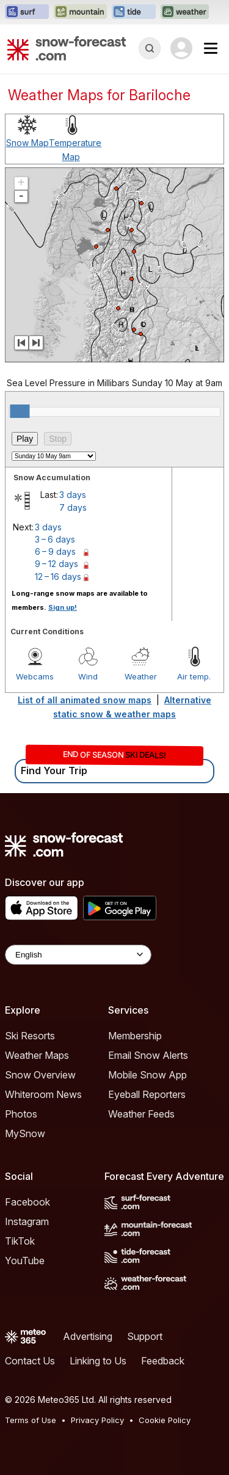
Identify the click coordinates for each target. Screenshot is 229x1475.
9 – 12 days (56, 563)
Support (144, 1336)
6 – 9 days (55, 551)
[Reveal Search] (150, 48)
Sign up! (62, 607)
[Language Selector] (78, 955)
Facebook (27, 1202)
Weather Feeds (141, 1114)
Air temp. (194, 676)
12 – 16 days (58, 576)
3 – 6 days (55, 539)
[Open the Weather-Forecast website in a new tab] (185, 12)
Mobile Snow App (147, 1075)
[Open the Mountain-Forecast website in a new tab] (80, 12)
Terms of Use (30, 1420)
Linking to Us (98, 1361)
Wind (88, 676)
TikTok (20, 1241)
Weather (141, 676)
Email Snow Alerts (148, 1055)
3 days (72, 494)
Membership (135, 1036)
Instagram (27, 1221)
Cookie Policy (165, 1420)
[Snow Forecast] (66, 48)
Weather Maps (37, 1055)
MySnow (25, 1133)
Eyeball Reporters (147, 1094)
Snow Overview (40, 1075)
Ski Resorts (30, 1036)
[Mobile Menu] (211, 48)
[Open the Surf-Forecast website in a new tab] (27, 12)
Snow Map (27, 142)
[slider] (19, 411)
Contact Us (30, 1361)
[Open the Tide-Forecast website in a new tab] (134, 12)
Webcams (35, 676)
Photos (21, 1114)
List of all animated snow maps (84, 700)
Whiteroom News (43, 1094)
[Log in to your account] (181, 48)
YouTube (25, 1260)
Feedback (162, 1361)
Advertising (87, 1336)
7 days (73, 507)
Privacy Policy (97, 1420)
